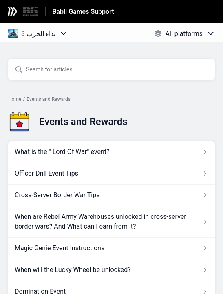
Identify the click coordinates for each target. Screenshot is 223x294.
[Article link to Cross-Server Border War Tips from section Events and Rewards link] (111, 195)
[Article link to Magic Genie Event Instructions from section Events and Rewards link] (111, 248)
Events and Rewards (48, 99)
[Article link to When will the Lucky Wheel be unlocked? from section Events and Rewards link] (111, 270)
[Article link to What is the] (111, 152)
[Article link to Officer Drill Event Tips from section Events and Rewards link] (111, 173)
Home (14, 99)
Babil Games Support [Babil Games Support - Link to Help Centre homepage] (83, 12)
